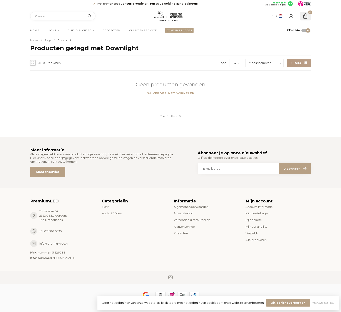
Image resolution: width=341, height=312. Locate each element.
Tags (48, 40)
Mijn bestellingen (257, 213)
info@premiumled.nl (53, 243)
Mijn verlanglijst (256, 226)
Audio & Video (80, 30)
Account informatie (259, 207)
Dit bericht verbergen (288, 302)
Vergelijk (252, 233)
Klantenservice (143, 30)
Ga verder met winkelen (170, 93)
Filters (299, 63)
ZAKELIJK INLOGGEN (179, 30)
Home (34, 30)
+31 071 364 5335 (50, 231)
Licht (52, 30)
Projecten (112, 30)
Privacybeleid (183, 213)
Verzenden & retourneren (192, 220)
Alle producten (256, 240)
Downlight (64, 40)
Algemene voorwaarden (191, 207)
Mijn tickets (253, 220)
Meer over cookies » (323, 302)
